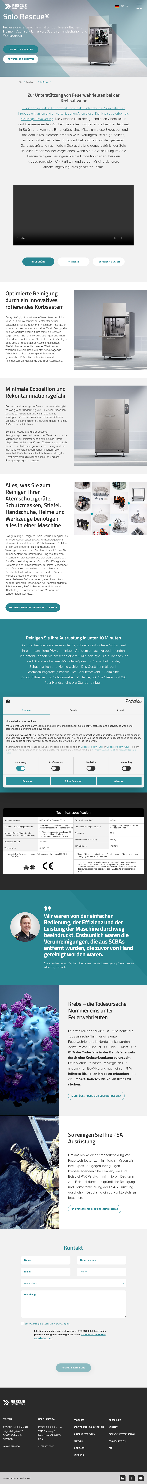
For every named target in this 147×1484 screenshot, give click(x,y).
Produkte (30, 82)
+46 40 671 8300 (11, 1446)
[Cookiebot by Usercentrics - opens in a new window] (128, 701)
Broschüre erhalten (20, 59)
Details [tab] (73, 710)
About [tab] (120, 710)
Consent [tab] (26, 710)
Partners (73, 261)
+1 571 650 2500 (46, 1446)
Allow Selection (73, 781)
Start (21, 82)
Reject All (27, 781)
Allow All (119, 781)
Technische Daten (108, 261)
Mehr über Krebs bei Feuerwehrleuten (93, 1095)
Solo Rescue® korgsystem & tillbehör (30, 606)
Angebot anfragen (20, 49)
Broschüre (38, 261)
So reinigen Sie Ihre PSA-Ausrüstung (91, 1209)
